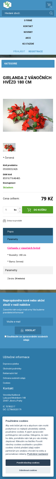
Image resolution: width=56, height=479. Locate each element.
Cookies (6, 383)
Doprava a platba (11, 364)
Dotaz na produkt (14, 220)
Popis (10, 231)
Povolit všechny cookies (28, 462)
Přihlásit (19, 51)
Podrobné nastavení (37, 454)
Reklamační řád (10, 373)
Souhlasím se (26, 338)
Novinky (28, 32)
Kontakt (28, 26)
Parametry (12, 239)
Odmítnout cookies (28, 470)
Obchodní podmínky (12, 368)
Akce (28, 38)
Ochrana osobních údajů (14, 378)
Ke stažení (28, 44)
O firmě (28, 20)
